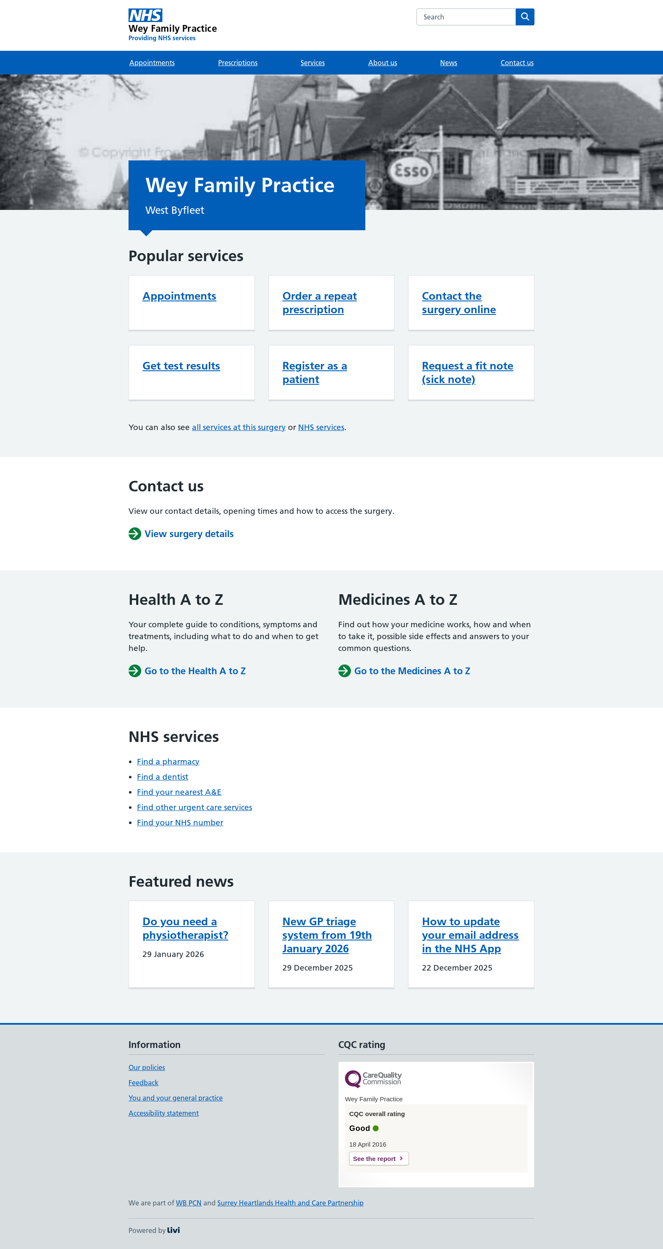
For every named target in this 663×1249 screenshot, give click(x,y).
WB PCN (189, 1203)
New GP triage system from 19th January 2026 (327, 935)
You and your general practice (176, 1098)
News (448, 62)
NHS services (321, 427)
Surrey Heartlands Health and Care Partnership (290, 1203)
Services (313, 62)
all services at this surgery (239, 427)
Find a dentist (162, 777)
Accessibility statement (164, 1113)
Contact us (517, 62)
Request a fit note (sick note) (467, 372)
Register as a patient (314, 372)
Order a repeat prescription (319, 302)
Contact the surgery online (459, 302)
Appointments (152, 62)
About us (382, 62)
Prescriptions (238, 62)
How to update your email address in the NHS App (470, 935)
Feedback (144, 1082)
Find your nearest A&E (179, 792)
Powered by (154, 1230)
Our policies (147, 1067)
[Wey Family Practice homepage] (173, 25)
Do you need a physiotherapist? (185, 928)
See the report (374, 1158)
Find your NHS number (180, 822)
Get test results (181, 365)
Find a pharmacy (168, 761)
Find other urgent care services (194, 807)
